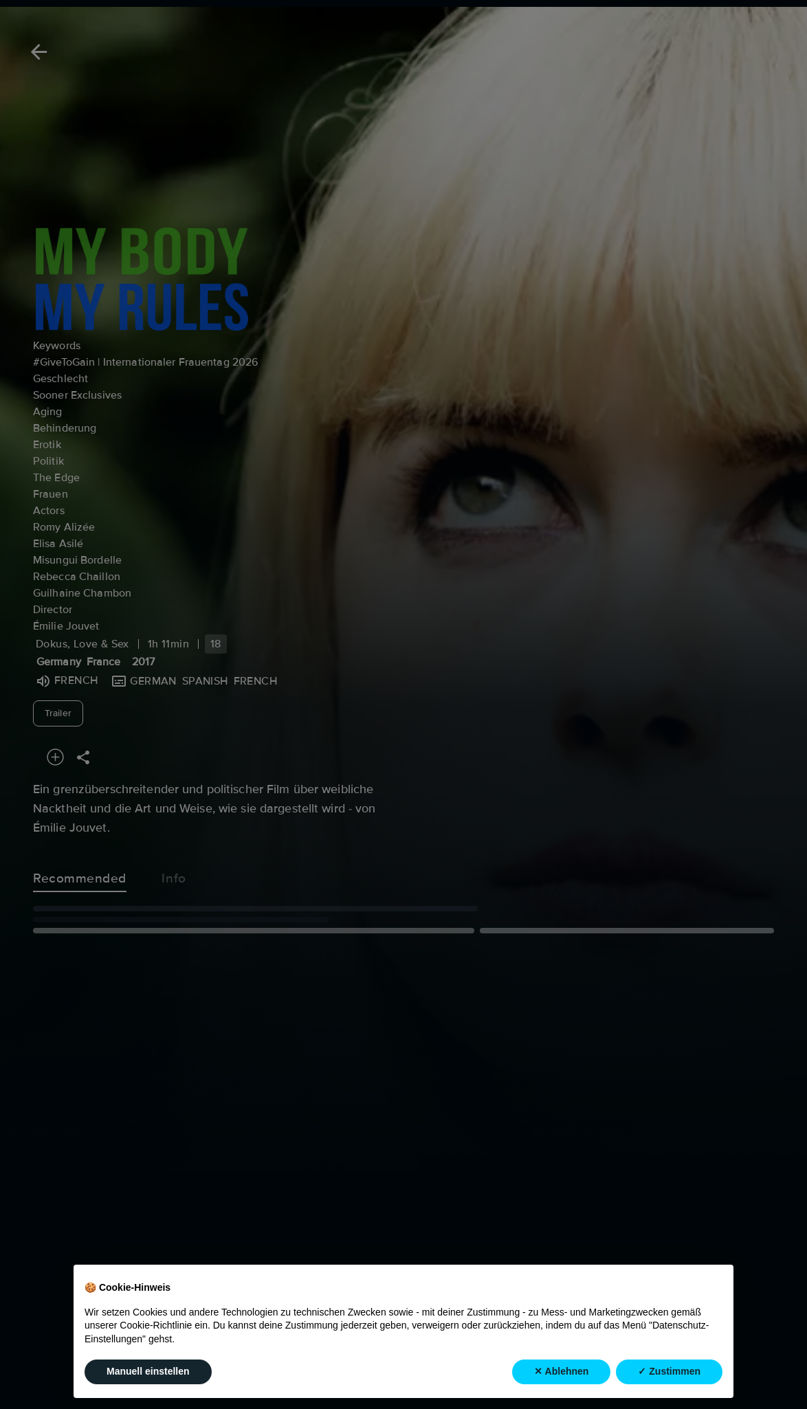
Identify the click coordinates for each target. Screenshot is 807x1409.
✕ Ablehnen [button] (561, 1371)
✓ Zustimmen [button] (669, 1371)
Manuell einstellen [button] (148, 1371)
